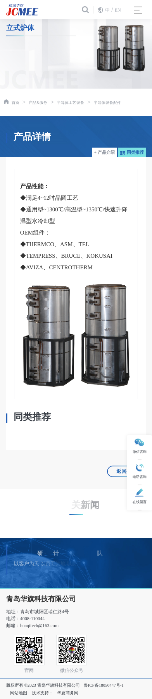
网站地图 (18, 692)
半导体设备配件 (107, 102)
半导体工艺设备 (70, 102)
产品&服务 (38, 102)
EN (118, 10)
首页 (15, 102)
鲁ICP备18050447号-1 (104, 685)
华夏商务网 (67, 692)
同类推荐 (132, 152)
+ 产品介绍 (104, 152)
